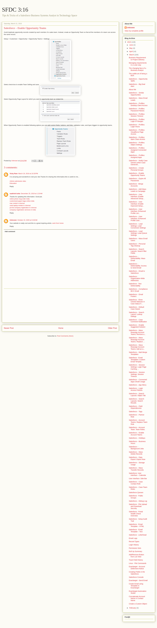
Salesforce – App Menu (137, 385)
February (132, 608)
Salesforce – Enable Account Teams (136, 434)
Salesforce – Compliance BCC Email (138, 290)
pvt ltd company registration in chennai (23, 208)
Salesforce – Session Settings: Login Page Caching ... (137, 367)
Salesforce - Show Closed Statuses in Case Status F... (137, 302)
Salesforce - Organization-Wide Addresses (137, 279)
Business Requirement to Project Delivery (137, 59)
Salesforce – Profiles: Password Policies (137, 110)
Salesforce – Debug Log (138, 501)
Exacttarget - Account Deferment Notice (137, 568)
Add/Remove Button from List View (136, 556)
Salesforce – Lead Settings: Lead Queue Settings (138, 233)
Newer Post (9, 328)
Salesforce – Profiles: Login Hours (137, 126)
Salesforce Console (136, 577)
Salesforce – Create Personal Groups (136, 169)
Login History (134, 545)
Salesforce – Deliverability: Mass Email (137, 259)
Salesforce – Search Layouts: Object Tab (137, 395)
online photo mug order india (20, 199)
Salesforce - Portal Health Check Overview (136, 514)
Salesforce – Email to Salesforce (137, 272)
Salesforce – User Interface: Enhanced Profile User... (137, 219)
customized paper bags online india (22, 201)
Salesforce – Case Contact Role (136, 483)
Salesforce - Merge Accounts (136, 185)
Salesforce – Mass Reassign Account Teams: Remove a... (137, 332)
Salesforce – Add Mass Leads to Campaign (137, 190)
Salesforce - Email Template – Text (136, 531)
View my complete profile (134, 31)
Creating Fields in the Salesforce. (137, 573)
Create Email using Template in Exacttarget (136, 586)
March (131, 55)
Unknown (13, 220)
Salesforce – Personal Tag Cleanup (137, 245)
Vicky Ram (14, 173)
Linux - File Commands (137, 563)
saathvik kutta (15, 193)
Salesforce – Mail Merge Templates (138, 353)
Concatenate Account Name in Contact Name (137, 598)
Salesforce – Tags (135, 411)
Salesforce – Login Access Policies (136, 389)
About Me (132, 89)
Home (60, 328)
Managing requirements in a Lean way (138, 64)
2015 (129, 42)
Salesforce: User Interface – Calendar (137, 474)
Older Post (112, 328)
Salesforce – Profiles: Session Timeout (137, 115)
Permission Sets (135, 548)
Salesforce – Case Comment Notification (138, 321)
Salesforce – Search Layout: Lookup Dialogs (136, 314)
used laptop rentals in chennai (20, 205)
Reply (12, 186)
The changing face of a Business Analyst (137, 69)
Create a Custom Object (138, 604)
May (131, 48)
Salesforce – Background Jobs (136, 448)
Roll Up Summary (135, 551)
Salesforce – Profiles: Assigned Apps (137, 156)
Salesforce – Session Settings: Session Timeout (137, 374)
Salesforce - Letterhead (137, 535)
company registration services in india (23, 210)
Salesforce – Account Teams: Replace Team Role (138, 422)
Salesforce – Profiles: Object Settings (137, 144)
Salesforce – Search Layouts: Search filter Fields (138, 251)
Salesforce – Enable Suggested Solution (137, 326)
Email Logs (133, 538)
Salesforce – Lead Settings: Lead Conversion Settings (137, 226)
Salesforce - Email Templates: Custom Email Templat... (137, 360)
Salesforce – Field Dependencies (135, 407)
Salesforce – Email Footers (136, 295)
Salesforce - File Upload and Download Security (138, 506)
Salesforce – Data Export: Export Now (137, 458)
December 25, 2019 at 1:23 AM (31, 193)
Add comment (10, 231)
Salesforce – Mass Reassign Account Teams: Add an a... (137, 347)
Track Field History (136, 560)
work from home (58, 223)
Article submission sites (18, 181)
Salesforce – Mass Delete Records (136, 453)
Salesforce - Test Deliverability (135, 285)
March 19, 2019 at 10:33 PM (28, 173)
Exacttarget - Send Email (138, 580)
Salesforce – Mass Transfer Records (136, 469)
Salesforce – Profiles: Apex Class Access (137, 138)
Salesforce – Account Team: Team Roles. (137, 428)
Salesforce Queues (136, 492)
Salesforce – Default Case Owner (136, 308)
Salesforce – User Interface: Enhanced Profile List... (137, 211)
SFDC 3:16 (15, 9)
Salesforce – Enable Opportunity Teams (137, 174)
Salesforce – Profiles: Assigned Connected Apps (137, 150)
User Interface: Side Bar (138, 478)
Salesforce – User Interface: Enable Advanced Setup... (136, 196)
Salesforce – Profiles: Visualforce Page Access (137, 132)
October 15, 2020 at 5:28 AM (27, 220)
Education (13, 183)
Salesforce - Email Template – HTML (136, 525)
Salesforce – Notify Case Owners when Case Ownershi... (138, 163)
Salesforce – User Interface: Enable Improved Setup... (136, 204)
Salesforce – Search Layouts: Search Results (136, 401)
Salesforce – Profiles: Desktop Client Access (138, 104)
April (131, 51)
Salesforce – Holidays (137, 438)
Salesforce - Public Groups (136, 497)
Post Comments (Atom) (65, 336)
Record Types (134, 541)
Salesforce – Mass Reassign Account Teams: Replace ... (137, 340)
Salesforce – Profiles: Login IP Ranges (137, 120)
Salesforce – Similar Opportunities (136, 94)
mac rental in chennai (17, 203)
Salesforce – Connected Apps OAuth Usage (138, 381)
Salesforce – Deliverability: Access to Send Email (138, 266)
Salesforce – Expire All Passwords (137, 180)
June (131, 45)
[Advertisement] (60, 305)
